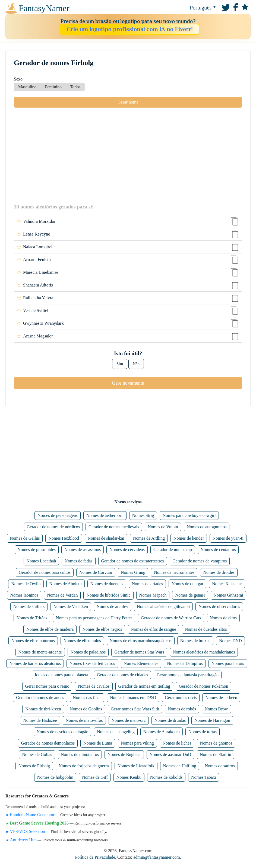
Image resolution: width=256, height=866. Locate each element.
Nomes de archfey (112, 606)
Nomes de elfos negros (102, 629)
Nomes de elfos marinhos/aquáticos (141, 640)
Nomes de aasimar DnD (170, 754)
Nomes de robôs (182, 709)
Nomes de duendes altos (206, 629)
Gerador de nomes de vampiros (200, 561)
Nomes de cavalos (93, 686)
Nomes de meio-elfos (84, 720)
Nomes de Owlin (25, 583)
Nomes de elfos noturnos (33, 640)
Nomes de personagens (57, 515)
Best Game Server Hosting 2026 (39, 823)
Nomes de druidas (170, 720)
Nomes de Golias (37, 754)
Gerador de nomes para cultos (45, 572)
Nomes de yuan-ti (228, 538)
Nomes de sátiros (220, 766)
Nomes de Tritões (32, 618)
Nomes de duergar (187, 583)
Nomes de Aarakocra (161, 731)
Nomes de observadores (219, 606)
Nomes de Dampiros (185, 663)
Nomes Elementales (141, 663)
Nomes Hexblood (63, 538)
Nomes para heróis (227, 663)
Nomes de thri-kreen (43, 709)
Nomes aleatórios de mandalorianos (204, 652)
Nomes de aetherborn (105, 515)
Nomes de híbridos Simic (108, 595)
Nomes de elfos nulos (82, 640)
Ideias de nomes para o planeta (61, 674)
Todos (75, 87)
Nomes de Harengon (212, 720)
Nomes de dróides (219, 572)
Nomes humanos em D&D (133, 697)
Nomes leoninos (24, 595)
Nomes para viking (137, 743)
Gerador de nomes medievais (114, 526)
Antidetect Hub (23, 840)
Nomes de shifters (29, 606)
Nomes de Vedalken (70, 606)
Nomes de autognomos (207, 526)
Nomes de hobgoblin (55, 777)
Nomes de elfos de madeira (50, 629)
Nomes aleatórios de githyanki (163, 606)
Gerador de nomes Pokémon (203, 686)
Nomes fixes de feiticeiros (92, 663)
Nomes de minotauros (80, 754)
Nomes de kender (188, 538)
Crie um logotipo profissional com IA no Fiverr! (129, 29)
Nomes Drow (216, 709)
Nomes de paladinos (88, 652)
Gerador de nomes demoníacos (48, 743)
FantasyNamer (28, 8)
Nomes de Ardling (149, 538)
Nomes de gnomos (216, 743)
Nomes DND (230, 640)
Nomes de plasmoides (37, 549)
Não (136, 364)
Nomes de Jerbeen (221, 697)
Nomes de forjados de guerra (84, 766)
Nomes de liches (177, 743)
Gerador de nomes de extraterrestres (132, 561)
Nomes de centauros (218, 549)
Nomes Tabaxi (203, 777)
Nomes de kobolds (166, 777)
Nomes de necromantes (174, 572)
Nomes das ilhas (87, 697)
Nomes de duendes (106, 583)
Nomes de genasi (190, 595)
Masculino (27, 87)
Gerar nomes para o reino (47, 686)
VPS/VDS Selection (27, 831)
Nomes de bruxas (195, 640)
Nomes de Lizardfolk (136, 766)
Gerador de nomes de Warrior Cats (171, 618)
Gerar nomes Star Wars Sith (135, 709)
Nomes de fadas (78, 561)
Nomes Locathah (41, 561)
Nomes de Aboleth (65, 583)
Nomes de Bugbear (124, 754)
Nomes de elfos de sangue (153, 629)
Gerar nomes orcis (181, 697)
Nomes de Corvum (95, 572)
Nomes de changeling (116, 731)
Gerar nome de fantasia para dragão (188, 674)
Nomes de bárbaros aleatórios (35, 663)
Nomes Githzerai (228, 595)
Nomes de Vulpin (163, 526)
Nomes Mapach (153, 595)
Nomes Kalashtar (227, 583)
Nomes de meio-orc (129, 720)
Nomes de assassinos (82, 549)
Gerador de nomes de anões (40, 697)
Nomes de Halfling (179, 766)
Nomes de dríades (147, 583)
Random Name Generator (32, 814)
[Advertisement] (128, 155)
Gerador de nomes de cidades (122, 674)
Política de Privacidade (95, 857)
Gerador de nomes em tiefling (144, 686)
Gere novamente (128, 383)
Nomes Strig (143, 515)
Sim (119, 364)
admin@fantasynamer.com (156, 857)
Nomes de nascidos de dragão (62, 731)
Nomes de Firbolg (34, 766)
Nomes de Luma (97, 743)
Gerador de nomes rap (172, 549)
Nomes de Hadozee (40, 720)
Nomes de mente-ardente (40, 652)
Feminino (53, 87)
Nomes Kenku (128, 777)
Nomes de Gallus (25, 538)
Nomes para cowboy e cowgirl (189, 515)
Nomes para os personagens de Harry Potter (94, 618)
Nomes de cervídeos (127, 549)
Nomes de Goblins (86, 709)
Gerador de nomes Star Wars (139, 652)
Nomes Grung (133, 572)
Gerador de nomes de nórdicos (53, 526)
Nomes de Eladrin (215, 754)
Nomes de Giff (95, 777)
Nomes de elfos (223, 618)
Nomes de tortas (202, 731)
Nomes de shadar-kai (106, 538)
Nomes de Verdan (62, 595)
